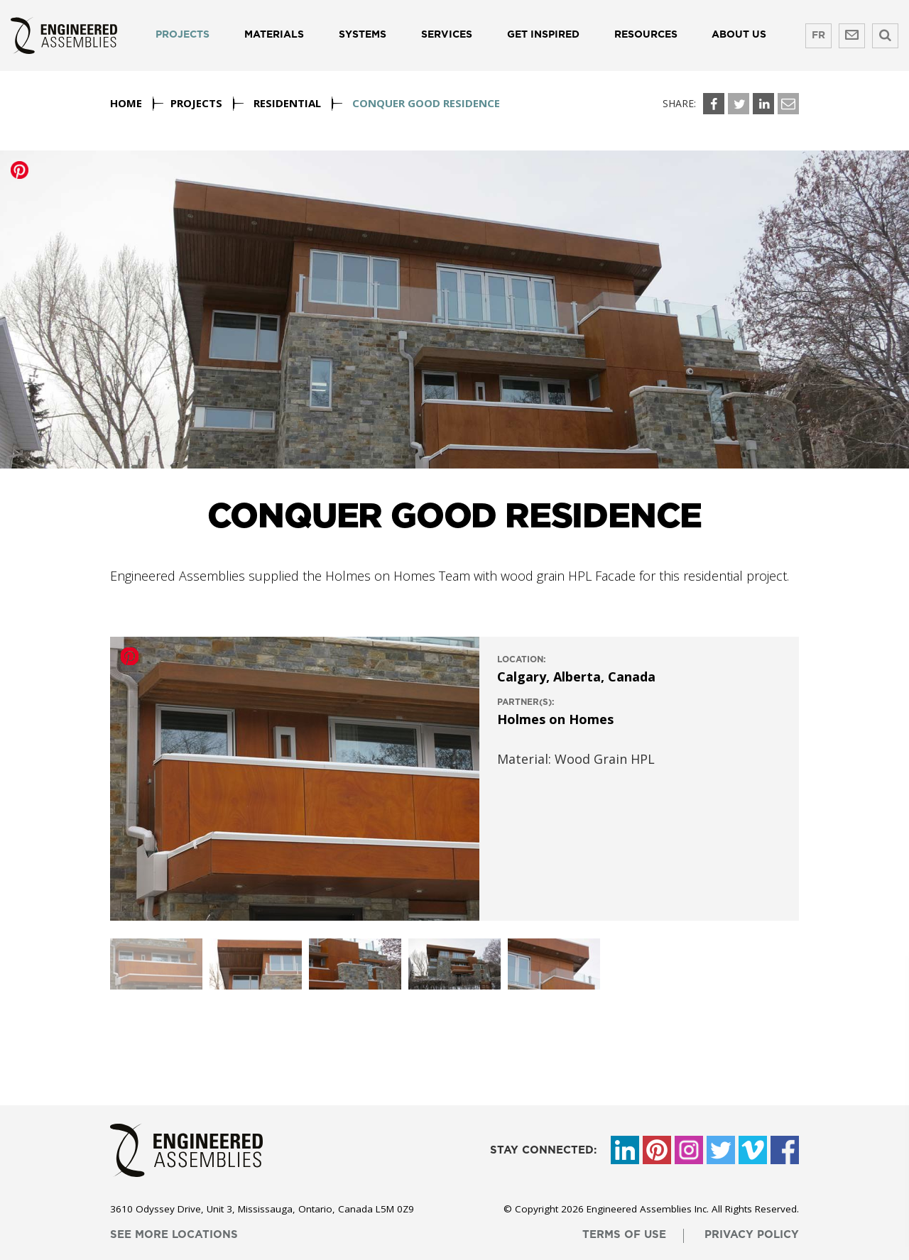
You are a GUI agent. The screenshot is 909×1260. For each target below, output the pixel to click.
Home (126, 103)
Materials (274, 35)
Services (446, 35)
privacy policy (751, 1234)
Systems (362, 35)
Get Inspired (543, 35)
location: (521, 659)
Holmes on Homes (555, 719)
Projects (182, 35)
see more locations (174, 1234)
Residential (287, 103)
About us (739, 35)
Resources (645, 35)
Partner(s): (526, 702)
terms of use (624, 1234)
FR (818, 35)
